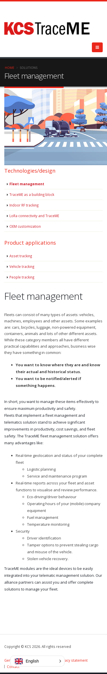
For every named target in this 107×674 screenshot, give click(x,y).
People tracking (21, 277)
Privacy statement (73, 660)
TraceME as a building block (31, 194)
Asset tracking (20, 256)
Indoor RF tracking (24, 205)
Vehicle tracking (21, 266)
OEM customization (25, 226)
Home (9, 67)
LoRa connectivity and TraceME (34, 215)
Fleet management (26, 184)
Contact (13, 666)
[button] (37, 661)
